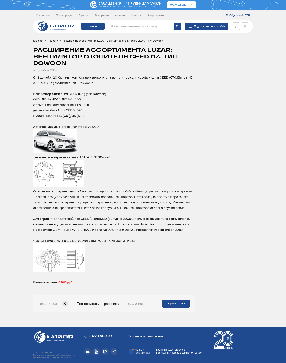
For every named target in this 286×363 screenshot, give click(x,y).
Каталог (93, 26)
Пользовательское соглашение (146, 336)
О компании (43, 15)
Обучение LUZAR (239, 15)
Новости (120, 15)
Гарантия (84, 15)
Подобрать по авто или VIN (209, 26)
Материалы (102, 15)
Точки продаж (64, 15)
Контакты (136, 15)
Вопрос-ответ (155, 15)
